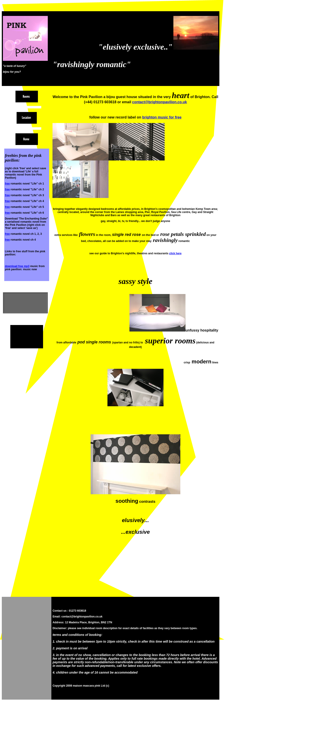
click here (175, 253)
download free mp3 (17, 266)
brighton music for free (161, 117)
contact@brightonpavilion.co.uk (159, 102)
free (7, 183)
